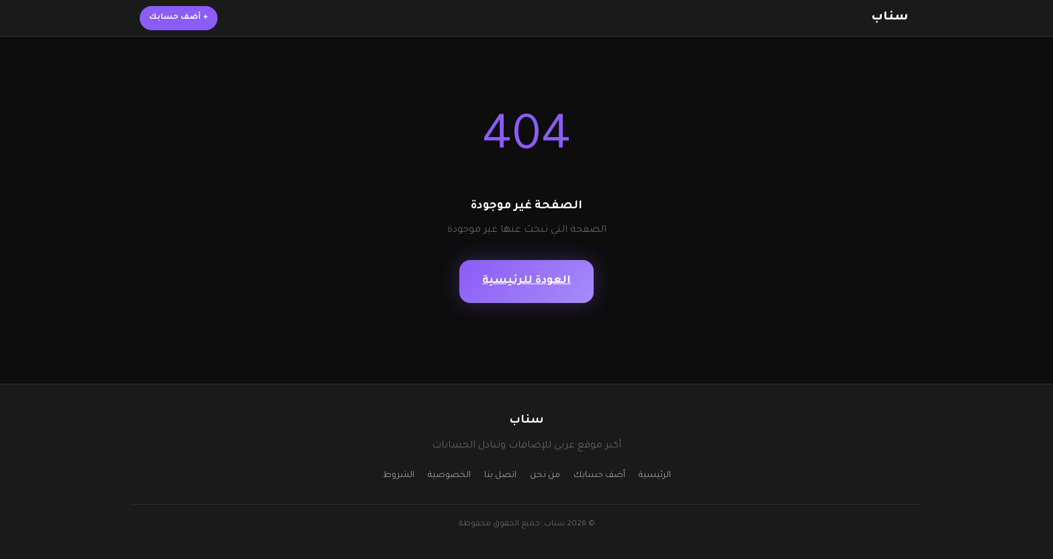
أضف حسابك (178, 17)
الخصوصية (449, 475)
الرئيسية (655, 475)
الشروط (398, 475)
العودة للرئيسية (526, 281)
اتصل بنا (500, 475)
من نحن (545, 475)
